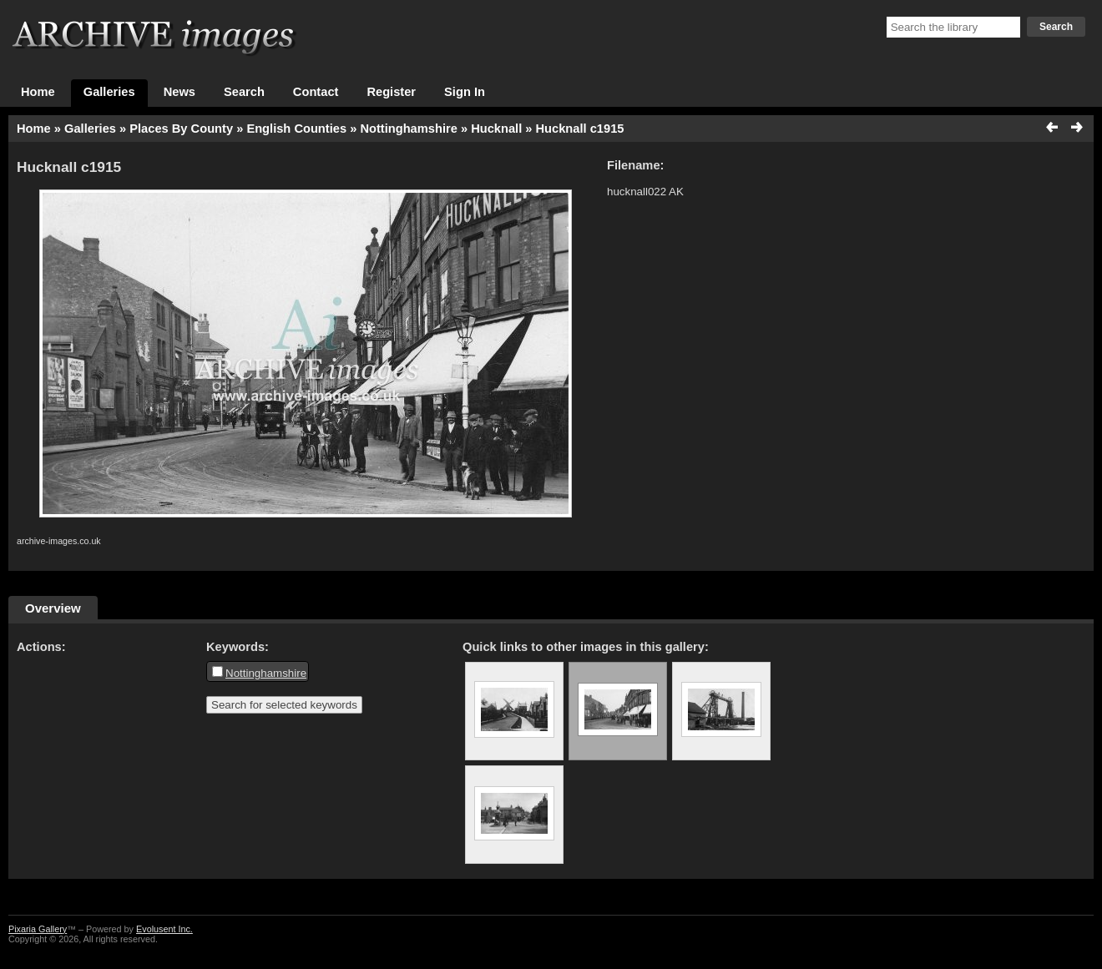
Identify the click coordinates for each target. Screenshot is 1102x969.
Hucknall (496, 128)
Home (38, 91)
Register (391, 91)
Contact (316, 91)
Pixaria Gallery (37, 929)
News (179, 91)
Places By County (181, 128)
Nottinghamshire (408, 128)
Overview (53, 608)
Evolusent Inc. (164, 929)
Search (1056, 27)
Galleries (109, 91)
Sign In (464, 91)
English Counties (296, 128)
